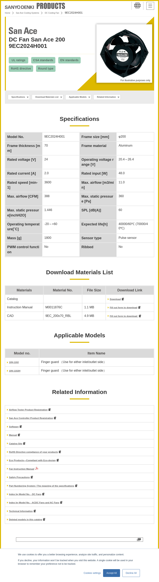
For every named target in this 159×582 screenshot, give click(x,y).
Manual (14, 447)
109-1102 (15, 372)
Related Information (24, 105)
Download (108, 308)
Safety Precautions (23, 490)
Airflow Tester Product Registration (35, 420)
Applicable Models (96, 97)
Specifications (21, 97)
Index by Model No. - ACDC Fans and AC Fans (43, 517)
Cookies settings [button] (92, 573)
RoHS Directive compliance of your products (42, 464)
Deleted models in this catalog (31, 535)
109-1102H (16, 381)
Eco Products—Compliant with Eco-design (40, 473)
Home (8, 12)
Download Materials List (57, 97)
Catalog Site (18, 455)
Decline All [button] (131, 573)
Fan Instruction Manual (26, 482)
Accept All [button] (111, 573)
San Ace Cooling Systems (33, 12)
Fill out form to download (119, 317)
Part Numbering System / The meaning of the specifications (53, 499)
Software (15, 438)
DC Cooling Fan (64, 12)
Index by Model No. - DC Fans (31, 508)
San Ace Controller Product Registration (39, 429)
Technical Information (25, 526)
